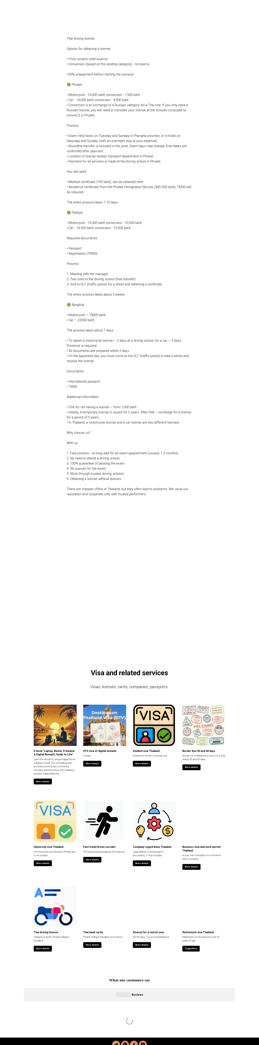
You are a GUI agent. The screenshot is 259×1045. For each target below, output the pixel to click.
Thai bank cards (93, 932)
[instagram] (143, 985)
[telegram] (116, 985)
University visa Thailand (48, 846)
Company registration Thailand (152, 846)
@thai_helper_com (147, 1015)
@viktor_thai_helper (139, 1010)
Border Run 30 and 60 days (198, 751)
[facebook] (134, 985)
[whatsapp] (125, 985)
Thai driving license (46, 932)
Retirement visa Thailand (198, 932)
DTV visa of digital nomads (99, 751)
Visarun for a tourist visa (148, 932)
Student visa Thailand (146, 751)
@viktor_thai (148, 1021)
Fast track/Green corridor (99, 846)
